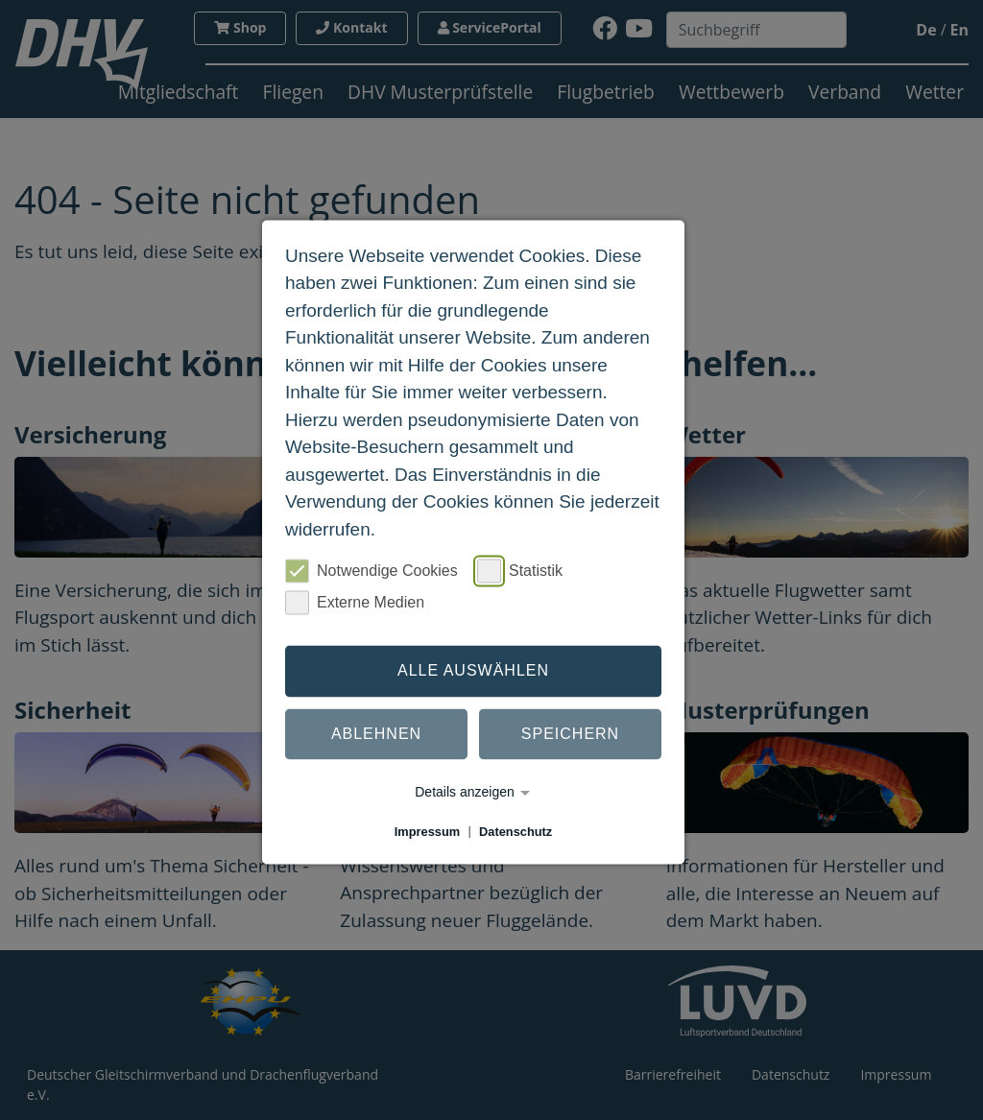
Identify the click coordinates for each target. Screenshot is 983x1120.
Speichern (570, 734)
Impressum (427, 831)
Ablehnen (376, 734)
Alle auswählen (473, 670)
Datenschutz (515, 831)
